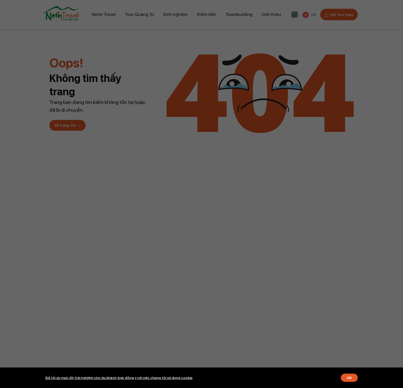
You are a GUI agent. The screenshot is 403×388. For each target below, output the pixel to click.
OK (349, 378)
